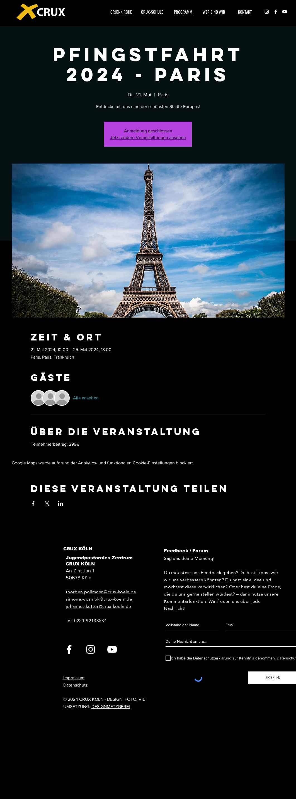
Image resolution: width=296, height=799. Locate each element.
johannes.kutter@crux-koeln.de (98, 606)
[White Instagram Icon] (267, 12)
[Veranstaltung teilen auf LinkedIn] (60, 503)
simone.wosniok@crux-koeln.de (99, 599)
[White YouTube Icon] (112, 649)
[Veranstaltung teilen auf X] (47, 503)
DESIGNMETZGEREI (110, 706)
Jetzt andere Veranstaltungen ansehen (148, 137)
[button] (213, 11)
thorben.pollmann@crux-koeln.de (101, 591)
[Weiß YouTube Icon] (284, 12)
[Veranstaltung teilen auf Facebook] (33, 503)
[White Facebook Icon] (275, 12)
